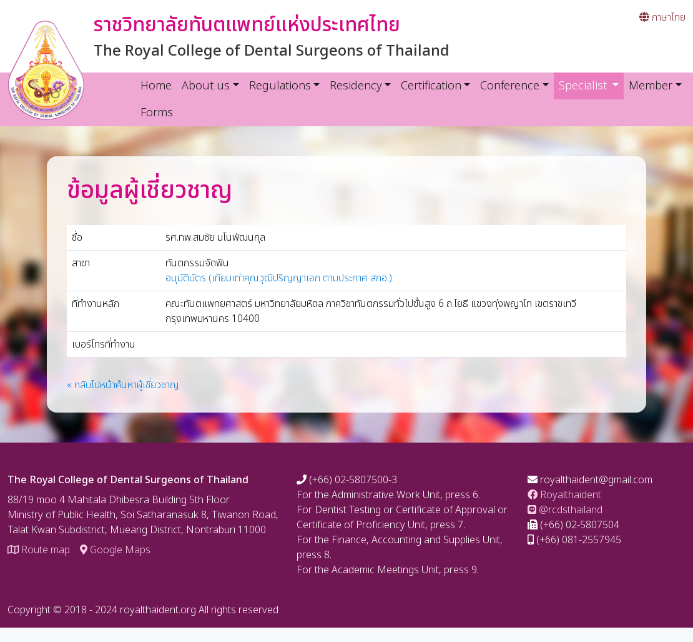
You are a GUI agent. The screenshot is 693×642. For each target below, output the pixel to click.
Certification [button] (431, 86)
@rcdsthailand (565, 510)
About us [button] (206, 86)
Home (156, 86)
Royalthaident (564, 495)
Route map (38, 550)
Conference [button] (509, 86)
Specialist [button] (591, 85)
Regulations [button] (280, 86)
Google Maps (115, 550)
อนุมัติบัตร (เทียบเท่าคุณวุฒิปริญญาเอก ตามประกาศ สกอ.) (278, 278)
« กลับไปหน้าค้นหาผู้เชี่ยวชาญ (123, 385)
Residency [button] (355, 86)
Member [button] (650, 86)
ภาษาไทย (662, 17)
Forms (156, 112)
